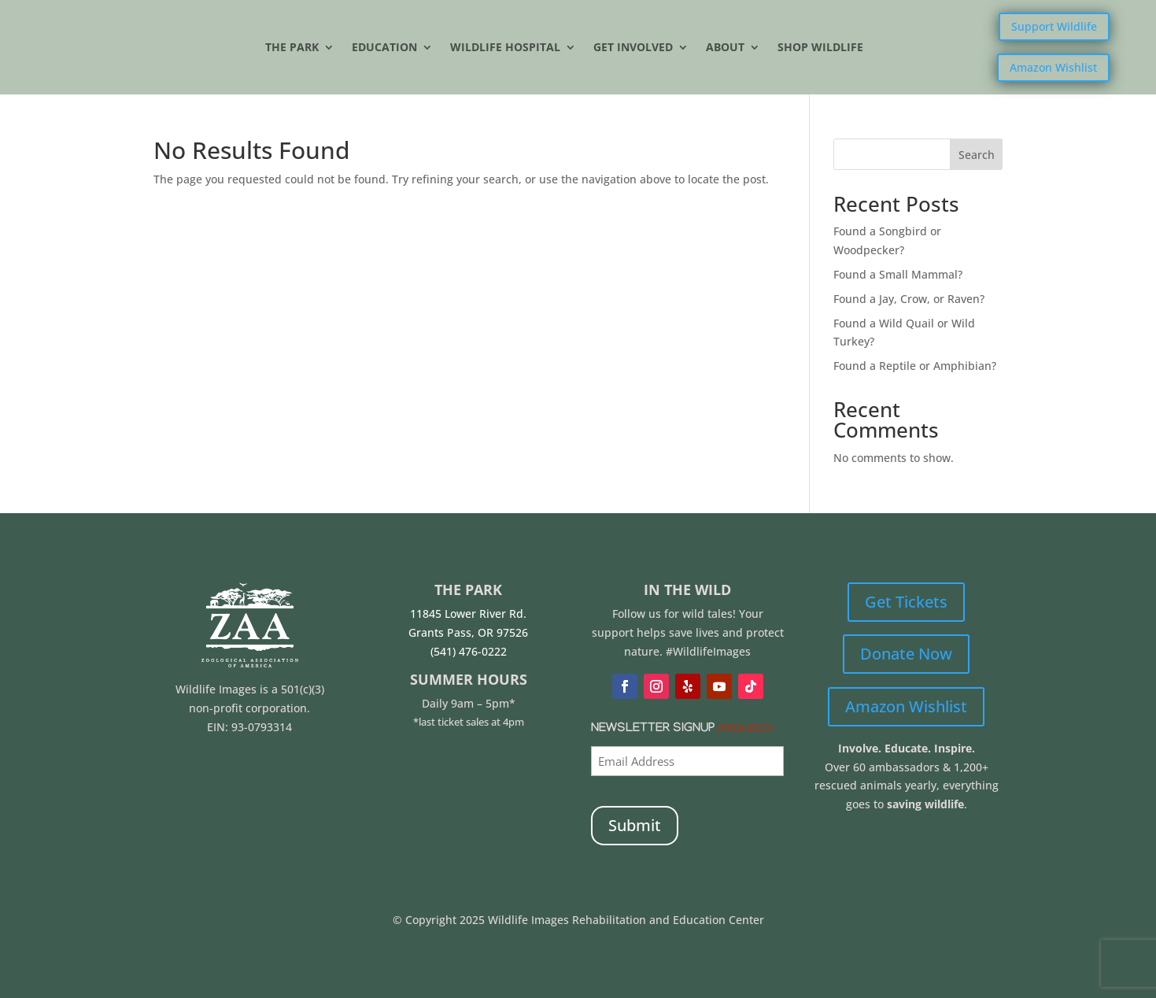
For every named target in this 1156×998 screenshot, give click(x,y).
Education (384, 48)
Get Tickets (906, 601)
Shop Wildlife (820, 48)
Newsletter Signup (681, 730)
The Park (292, 48)
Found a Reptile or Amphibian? (914, 365)
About (725, 48)
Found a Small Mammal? (899, 274)
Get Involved (633, 48)
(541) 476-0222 (468, 651)
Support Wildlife (1054, 26)
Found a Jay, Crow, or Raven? (908, 298)
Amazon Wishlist (1053, 67)
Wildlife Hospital (505, 48)
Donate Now (906, 653)
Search (976, 154)
